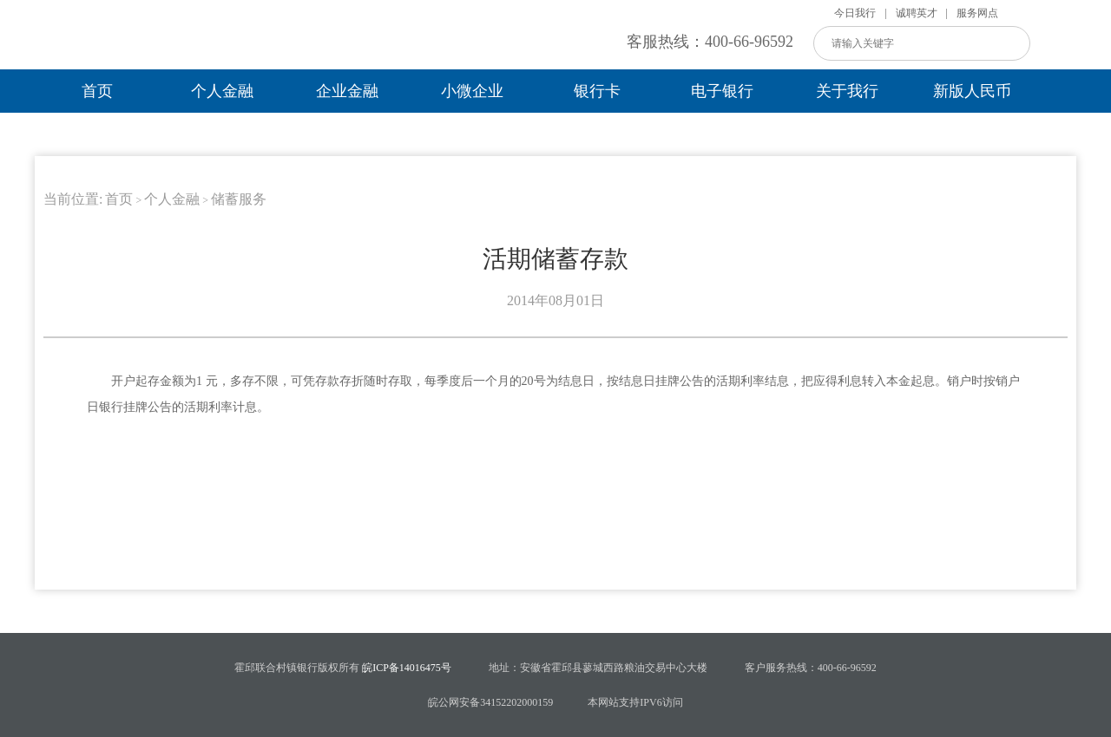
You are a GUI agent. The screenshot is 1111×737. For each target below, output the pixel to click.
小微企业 (472, 91)
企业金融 (347, 91)
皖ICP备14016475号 (405, 668)
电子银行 (722, 91)
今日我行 (855, 13)
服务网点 (977, 13)
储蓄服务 (238, 199)
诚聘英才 (916, 13)
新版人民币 (972, 91)
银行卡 (597, 91)
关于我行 (847, 91)
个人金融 (222, 91)
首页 (97, 91)
